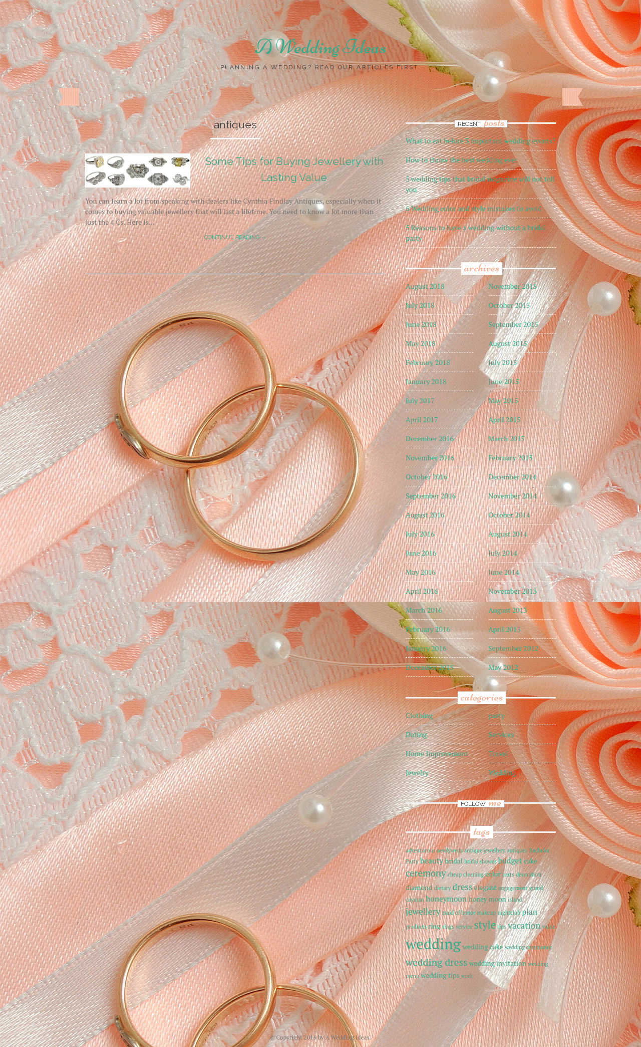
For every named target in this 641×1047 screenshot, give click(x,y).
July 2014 (502, 553)
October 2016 (426, 476)
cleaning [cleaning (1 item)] (473, 874)
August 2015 (507, 343)
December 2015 (430, 667)
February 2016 (428, 629)
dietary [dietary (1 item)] (442, 888)
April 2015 (504, 419)
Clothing (419, 715)
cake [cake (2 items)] (530, 860)
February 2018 (428, 362)
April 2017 (422, 419)
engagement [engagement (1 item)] (512, 888)
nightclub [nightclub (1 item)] (508, 912)
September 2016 (431, 495)
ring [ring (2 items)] (434, 926)
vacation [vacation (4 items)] (524, 925)
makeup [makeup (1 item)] (486, 912)
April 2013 (504, 629)
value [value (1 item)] (548, 926)
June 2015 (503, 381)
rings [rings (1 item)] (448, 926)
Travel (498, 753)
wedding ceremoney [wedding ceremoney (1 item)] (528, 947)
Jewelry (417, 772)
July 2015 (502, 362)
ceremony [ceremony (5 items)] (426, 873)
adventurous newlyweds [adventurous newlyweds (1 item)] (434, 850)
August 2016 (425, 514)
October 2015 (509, 305)
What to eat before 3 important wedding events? (480, 140)
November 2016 (430, 457)
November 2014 (512, 495)
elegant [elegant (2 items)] (485, 887)
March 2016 (424, 610)
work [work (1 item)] (467, 975)
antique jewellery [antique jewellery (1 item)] (484, 850)
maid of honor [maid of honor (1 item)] (458, 912)
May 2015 (503, 400)
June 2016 (421, 553)
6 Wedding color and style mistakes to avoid (473, 208)
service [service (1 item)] (464, 926)
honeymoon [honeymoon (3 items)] (446, 899)
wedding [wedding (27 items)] (433, 943)
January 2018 (426, 381)
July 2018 (420, 305)
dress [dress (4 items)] (463, 887)
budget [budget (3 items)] (510, 860)
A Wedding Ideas (321, 47)
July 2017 (420, 400)
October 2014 (509, 514)
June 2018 (421, 324)
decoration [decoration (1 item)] (528, 874)
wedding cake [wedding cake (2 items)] (482, 946)
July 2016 (420, 534)
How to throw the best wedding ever (461, 159)
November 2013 (512, 591)
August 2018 (425, 286)
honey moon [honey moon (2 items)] (487, 899)
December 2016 (430, 438)
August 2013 (507, 610)
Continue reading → (235, 237)
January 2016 (426, 648)
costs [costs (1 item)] (508, 874)
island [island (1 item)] (515, 899)
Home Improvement (437, 753)
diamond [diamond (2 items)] (419, 887)
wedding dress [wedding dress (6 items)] (436, 962)
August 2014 (507, 534)
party (496, 715)
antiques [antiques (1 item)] (517, 850)
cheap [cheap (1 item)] (455, 874)
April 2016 (422, 591)
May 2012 (503, 667)
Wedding (502, 772)
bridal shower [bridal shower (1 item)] (480, 861)
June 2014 (503, 572)
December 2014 (512, 476)
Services (501, 734)
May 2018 (421, 343)
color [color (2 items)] (492, 874)
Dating (416, 734)
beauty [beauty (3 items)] (432, 860)
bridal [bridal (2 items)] (454, 860)
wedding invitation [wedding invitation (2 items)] (497, 963)
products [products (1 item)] (416, 926)
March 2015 (506, 438)
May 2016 (421, 572)
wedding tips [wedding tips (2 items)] (440, 975)
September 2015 (513, 324)
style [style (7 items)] (485, 925)
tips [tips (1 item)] (501, 926)
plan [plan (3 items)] (529, 912)
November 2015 (512, 286)
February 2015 (510, 457)
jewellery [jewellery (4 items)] (423, 911)
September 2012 (513, 648)
